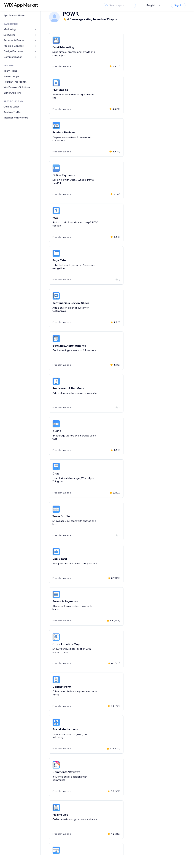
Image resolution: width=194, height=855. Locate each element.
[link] (20, 15)
